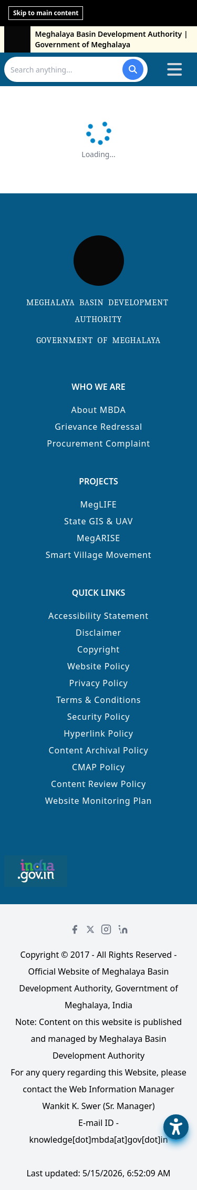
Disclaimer (98, 632)
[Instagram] (106, 929)
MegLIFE (98, 504)
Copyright (98, 649)
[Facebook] (74, 929)
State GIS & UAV (98, 521)
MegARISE (98, 538)
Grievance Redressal (98, 426)
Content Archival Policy (99, 750)
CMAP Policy (98, 767)
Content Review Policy (98, 784)
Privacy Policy (98, 683)
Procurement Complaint (98, 443)
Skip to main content (45, 12)
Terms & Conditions (98, 700)
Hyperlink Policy (98, 733)
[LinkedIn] (123, 929)
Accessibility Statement (98, 616)
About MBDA (98, 410)
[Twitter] (90, 929)
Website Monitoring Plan (98, 800)
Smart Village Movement (99, 555)
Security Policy (98, 716)
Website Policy (98, 666)
